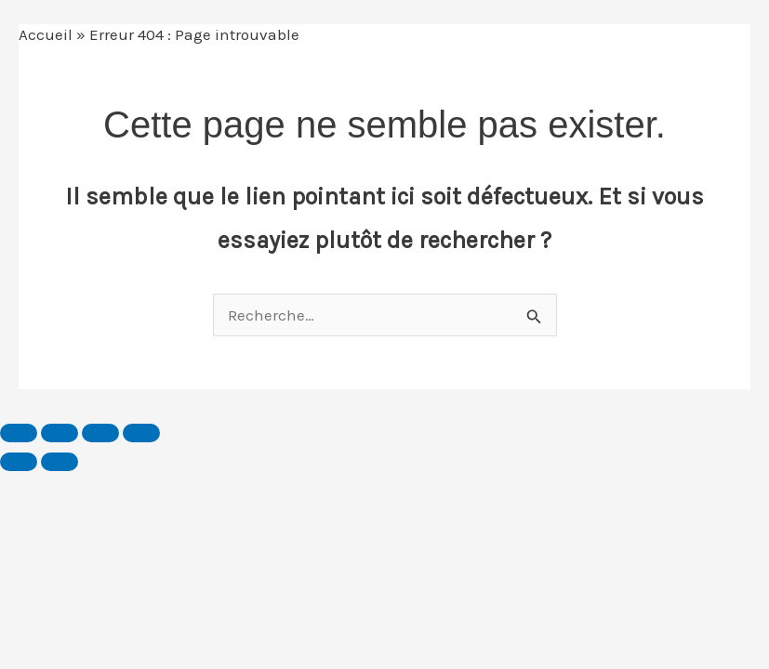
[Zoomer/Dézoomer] (18, 433)
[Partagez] (100, 433)
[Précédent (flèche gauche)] (18, 462)
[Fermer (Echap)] (141, 433)
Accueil (46, 34)
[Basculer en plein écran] (59, 433)
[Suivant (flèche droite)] (59, 462)
